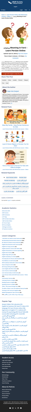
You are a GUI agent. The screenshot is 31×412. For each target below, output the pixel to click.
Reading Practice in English (8, 282)
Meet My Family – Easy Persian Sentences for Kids (15, 126)
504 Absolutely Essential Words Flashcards (12, 240)
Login (21, 10)
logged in (9, 200)
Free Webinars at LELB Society (9, 260)
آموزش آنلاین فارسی (21, 180)
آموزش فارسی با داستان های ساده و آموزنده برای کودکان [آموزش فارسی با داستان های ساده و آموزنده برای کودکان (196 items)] (14, 326)
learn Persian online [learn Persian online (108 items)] (17, 308)
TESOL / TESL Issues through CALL (10, 286)
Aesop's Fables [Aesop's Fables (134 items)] (8, 304)
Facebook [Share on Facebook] (4, 80)
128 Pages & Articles (6, 227)
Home (3, 14)
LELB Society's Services (7, 278)
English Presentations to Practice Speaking (12, 250)
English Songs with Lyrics (8, 254)
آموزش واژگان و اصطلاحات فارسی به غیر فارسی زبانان (15, 183)
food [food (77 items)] (19, 306)
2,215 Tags (4, 217)
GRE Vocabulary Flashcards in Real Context (12, 262)
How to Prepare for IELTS (8, 264)
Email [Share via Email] (7, 83)
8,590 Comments (6, 215)
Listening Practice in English (8, 280)
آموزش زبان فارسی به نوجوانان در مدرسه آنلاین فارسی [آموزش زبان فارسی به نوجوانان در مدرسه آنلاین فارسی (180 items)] (14, 323)
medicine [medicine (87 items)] (22, 310)
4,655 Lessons (5, 212)
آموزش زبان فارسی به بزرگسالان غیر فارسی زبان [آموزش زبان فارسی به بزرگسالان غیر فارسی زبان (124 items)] (14, 319)
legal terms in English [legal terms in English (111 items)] (10, 310)
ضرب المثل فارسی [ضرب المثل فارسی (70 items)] (22, 351)
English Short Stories (7, 252)
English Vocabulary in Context (9, 256)
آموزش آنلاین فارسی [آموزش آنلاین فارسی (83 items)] (8, 316)
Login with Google (6, 360)
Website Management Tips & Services (10, 292)
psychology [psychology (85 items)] (13, 312)
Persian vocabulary (9, 180)
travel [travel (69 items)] (22, 314)
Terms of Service (6, 393)
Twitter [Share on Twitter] (9, 80)
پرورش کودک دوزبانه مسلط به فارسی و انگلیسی (13, 294)
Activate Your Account (7, 362)
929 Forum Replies (6, 225)
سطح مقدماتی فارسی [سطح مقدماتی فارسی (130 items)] (9, 349)
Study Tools (5, 368)
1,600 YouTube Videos (7, 221)
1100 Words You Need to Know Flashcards (11, 238)
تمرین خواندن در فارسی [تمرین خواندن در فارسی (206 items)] (9, 339)
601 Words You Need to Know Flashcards (11, 242)
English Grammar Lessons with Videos (11, 248)
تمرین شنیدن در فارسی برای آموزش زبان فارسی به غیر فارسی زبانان (15, 187)
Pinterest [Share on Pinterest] (20, 80)
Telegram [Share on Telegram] (26, 80)
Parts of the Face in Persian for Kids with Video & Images (15, 166)
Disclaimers (5, 397)
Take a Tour (5, 379)
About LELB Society (6, 389)
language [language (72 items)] (6, 308)
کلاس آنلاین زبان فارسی (21, 191)
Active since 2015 (6, 210)
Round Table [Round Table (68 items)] (23, 312)
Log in (15, 6)
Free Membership (6, 366)
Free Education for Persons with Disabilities (12, 258)
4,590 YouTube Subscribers (8, 219)
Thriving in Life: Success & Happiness (10, 290)
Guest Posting (5, 383)
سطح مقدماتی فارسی (9, 191)
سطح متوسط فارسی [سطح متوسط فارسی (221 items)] (9, 347)
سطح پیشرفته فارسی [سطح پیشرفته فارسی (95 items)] (8, 351)
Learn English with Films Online (9, 268)
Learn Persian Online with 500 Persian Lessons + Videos (15, 129)
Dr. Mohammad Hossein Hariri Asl (21, 403)
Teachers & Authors (7, 381)
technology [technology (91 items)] (13, 314)
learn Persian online (11, 177)
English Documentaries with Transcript (11, 244)
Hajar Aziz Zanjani (13, 91)
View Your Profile (6, 364)
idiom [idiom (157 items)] (25, 306)
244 (11, 103)
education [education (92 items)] (18, 304)
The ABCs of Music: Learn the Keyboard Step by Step (14, 288)
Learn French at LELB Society (8, 270)
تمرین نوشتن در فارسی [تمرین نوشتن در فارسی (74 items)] (9, 345)
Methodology (5, 375)
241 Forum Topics (6, 223)
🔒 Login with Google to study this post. (12, 73)
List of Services (5, 391)
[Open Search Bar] (29, 9)
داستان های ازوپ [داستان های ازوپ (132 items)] (23, 345)
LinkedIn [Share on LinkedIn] (15, 80)
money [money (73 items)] (5, 312)
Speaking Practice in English (8, 284)
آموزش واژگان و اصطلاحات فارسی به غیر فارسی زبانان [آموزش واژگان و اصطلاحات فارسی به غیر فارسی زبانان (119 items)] (14, 336)
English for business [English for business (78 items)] (9, 306)
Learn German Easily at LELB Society (10, 272)
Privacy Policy (5, 395)
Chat (26, 10)
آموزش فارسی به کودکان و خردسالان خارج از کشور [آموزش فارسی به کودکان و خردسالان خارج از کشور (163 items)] (15, 332)
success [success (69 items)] (5, 314)
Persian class (22, 177)
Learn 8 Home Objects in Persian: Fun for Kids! (15, 145)
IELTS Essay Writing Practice (8, 266)
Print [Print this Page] (3, 83)
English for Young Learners (8, 246)
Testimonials (5, 377)
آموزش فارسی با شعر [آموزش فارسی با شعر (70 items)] (8, 329)
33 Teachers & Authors (7, 229)
